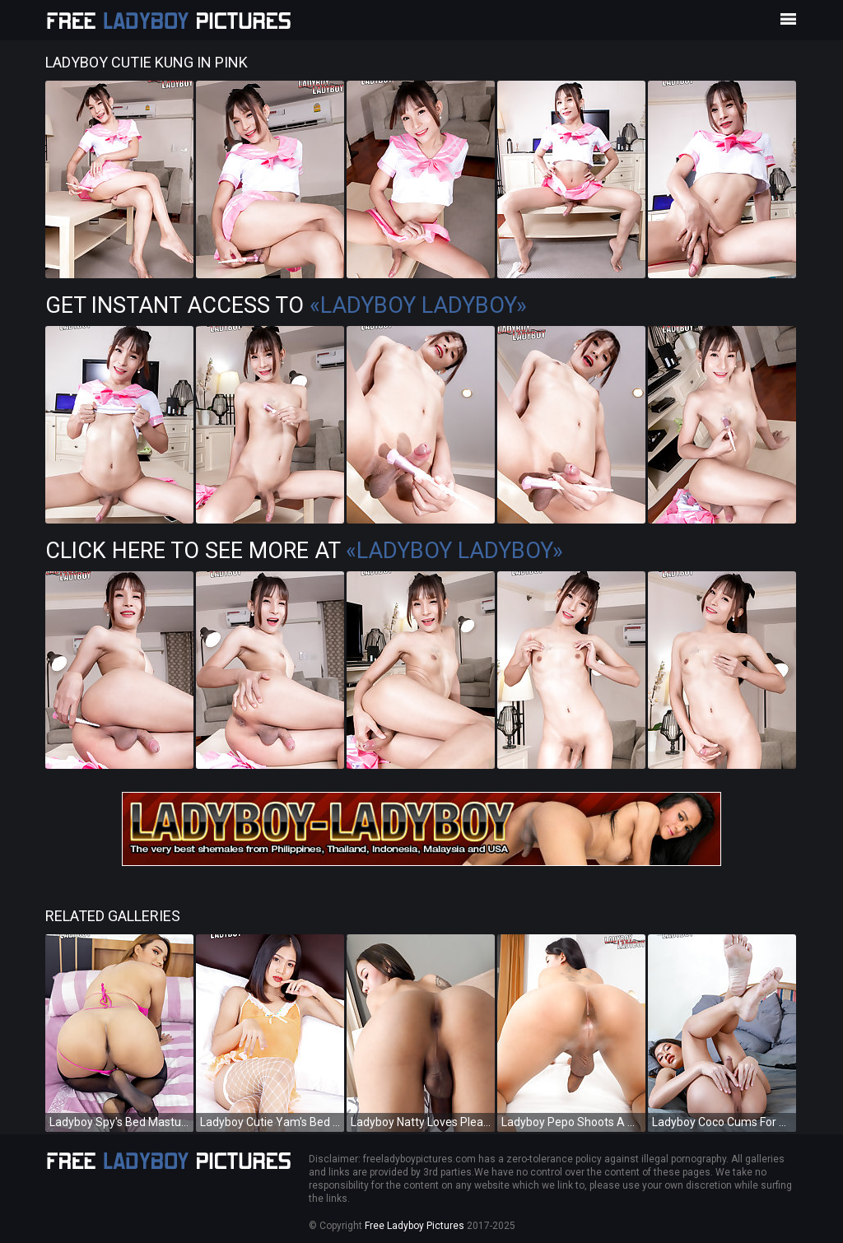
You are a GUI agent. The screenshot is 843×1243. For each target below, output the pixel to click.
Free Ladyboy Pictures (414, 1225)
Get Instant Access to (286, 305)
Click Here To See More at (304, 551)
